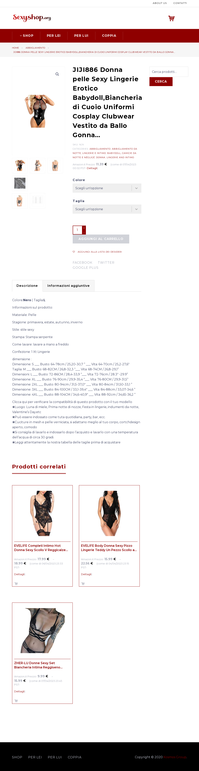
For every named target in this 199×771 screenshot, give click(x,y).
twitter (106, 262)
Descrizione (28, 285)
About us (160, 2)
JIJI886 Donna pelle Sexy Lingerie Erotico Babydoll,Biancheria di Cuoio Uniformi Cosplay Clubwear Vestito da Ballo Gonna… (94, 51)
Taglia (79, 200)
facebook (82, 262)
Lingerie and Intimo (120, 156)
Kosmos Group (174, 757)
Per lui (81, 35)
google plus (86, 267)
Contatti (180, 2)
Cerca (161, 81)
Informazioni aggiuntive (72, 285)
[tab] (28, 285)
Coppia (109, 35)
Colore (79, 179)
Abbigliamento (35, 47)
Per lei (54, 35)
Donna (100, 156)
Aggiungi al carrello (101, 238)
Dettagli (92, 167)
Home (15, 47)
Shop (26, 35)
